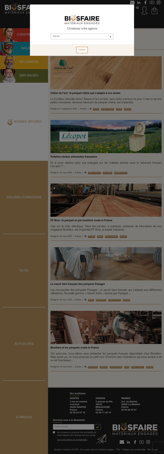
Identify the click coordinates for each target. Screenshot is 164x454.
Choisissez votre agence (82, 28)
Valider (82, 50)
